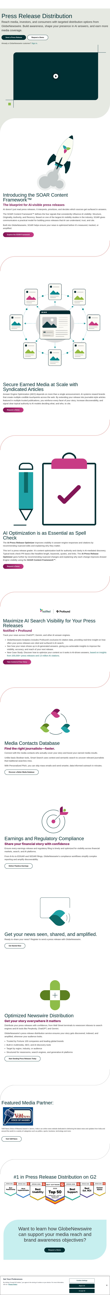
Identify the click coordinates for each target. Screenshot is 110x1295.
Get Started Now (15, 946)
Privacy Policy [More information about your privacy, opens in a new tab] (12, 1284)
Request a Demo (38, 37)
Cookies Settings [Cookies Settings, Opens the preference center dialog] (82, 1280)
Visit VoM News (11, 1139)
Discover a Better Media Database (21, 772)
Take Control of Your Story (17, 662)
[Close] (107, 1285)
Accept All (82, 1291)
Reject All (82, 1285)
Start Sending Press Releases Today (22, 1059)
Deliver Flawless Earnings (18, 866)
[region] (55, 1285)
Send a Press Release (14, 37)
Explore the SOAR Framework (18, 234)
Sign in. (35, 43)
